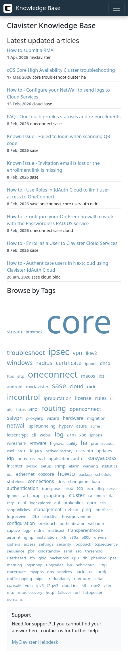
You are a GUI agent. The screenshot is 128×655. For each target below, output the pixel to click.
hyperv (66, 426)
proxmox (34, 332)
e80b (86, 537)
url (77, 592)
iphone (96, 435)
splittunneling (42, 426)
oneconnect (53, 374)
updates (104, 450)
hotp (50, 592)
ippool (91, 363)
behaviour (85, 564)
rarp (11, 502)
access (29, 544)
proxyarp (34, 418)
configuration (21, 523)
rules (101, 398)
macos (88, 376)
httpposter (92, 592)
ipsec (58, 352)
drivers (100, 537)
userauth (84, 450)
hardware (73, 418)
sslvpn (15, 417)
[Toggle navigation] (116, 8)
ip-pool (13, 495)
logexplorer (40, 502)
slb (84, 585)
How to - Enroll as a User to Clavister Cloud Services (62, 243)
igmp (28, 537)
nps (50, 571)
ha (84, 443)
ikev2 (91, 353)
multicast (56, 530)
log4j (101, 571)
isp (69, 564)
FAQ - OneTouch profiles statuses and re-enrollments (64, 116)
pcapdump (54, 495)
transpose (51, 488)
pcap (36, 495)
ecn (90, 488)
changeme (78, 481)
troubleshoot (26, 352)
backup (85, 474)
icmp (102, 564)
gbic (42, 558)
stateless (15, 481)
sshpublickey (18, 509)
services (64, 571)
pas (113, 558)
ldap (96, 481)
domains (15, 599)
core (79, 321)
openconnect (85, 408)
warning (90, 466)
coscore (46, 474)
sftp (20, 376)
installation (47, 537)
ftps (10, 376)
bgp (26, 530)
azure (81, 426)
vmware (38, 443)
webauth (96, 523)
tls (112, 398)
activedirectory (59, 450)
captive (13, 530)
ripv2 (95, 585)
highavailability (63, 443)
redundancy (59, 578)
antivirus (26, 458)
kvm (22, 450)
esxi (10, 450)
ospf (22, 502)
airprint (13, 537)
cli (34, 434)
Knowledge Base (31, 8)
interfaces (103, 509)
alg (10, 409)
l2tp (35, 516)
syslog (32, 466)
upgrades (54, 564)
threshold (94, 551)
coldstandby (49, 551)
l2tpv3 (52, 585)
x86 (83, 435)
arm (71, 435)
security (64, 544)
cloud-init (70, 585)
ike (63, 537)
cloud (76, 386)
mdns (39, 530)
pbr (31, 551)
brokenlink (74, 502)
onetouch (47, 523)
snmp (60, 466)
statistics (109, 466)
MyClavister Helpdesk (35, 642)
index (101, 495)
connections (41, 481)
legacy (36, 450)
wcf (41, 458)
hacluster (84, 571)
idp (10, 458)
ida (9, 474)
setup (46, 466)
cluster (77, 495)
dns (61, 481)
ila (111, 495)
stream (14, 332)
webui (45, 435)
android (14, 386)
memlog (14, 564)
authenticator (72, 523)
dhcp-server (107, 488)
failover (64, 592)
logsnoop (34, 564)
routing (53, 408)
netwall (16, 425)
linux (68, 488)
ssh (103, 502)
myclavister (37, 386)
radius (44, 363)
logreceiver (17, 516)
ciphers (13, 544)
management (48, 510)
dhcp (105, 363)
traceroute (16, 571)
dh (85, 558)
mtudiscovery (30, 592)
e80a (73, 537)
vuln (29, 585)
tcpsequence (106, 544)
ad (25, 495)
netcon (71, 509)
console (14, 585)
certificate (68, 363)
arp (33, 408)
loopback (82, 544)
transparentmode (85, 530)
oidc (91, 386)
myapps (36, 571)
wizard (53, 418)
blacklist (49, 516)
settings (46, 544)
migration (96, 418)
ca (90, 495)
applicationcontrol (67, 458)
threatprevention (76, 516)
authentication (22, 488)
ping (86, 510)
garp (91, 502)
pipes (40, 578)
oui (57, 502)
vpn (77, 353)
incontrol (23, 397)
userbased (16, 558)
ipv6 (40, 585)
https (21, 409)
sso (79, 551)
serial (98, 578)
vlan (107, 585)
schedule (103, 474)
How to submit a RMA (30, 50)
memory (82, 578)
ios (101, 376)
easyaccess (102, 458)
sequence (15, 551)
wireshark (16, 443)
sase (59, 385)
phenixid (99, 558)
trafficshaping (19, 578)
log (59, 434)
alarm (74, 466)
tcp (80, 488)
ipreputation (58, 398)
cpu (75, 558)
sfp (32, 558)
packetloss (58, 558)
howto (66, 473)
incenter (15, 466)
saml (68, 551)
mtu (10, 592)
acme (95, 426)
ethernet (25, 474)
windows (20, 362)
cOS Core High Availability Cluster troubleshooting (61, 70)
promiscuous (102, 443)
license (83, 398)
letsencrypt (17, 435)
